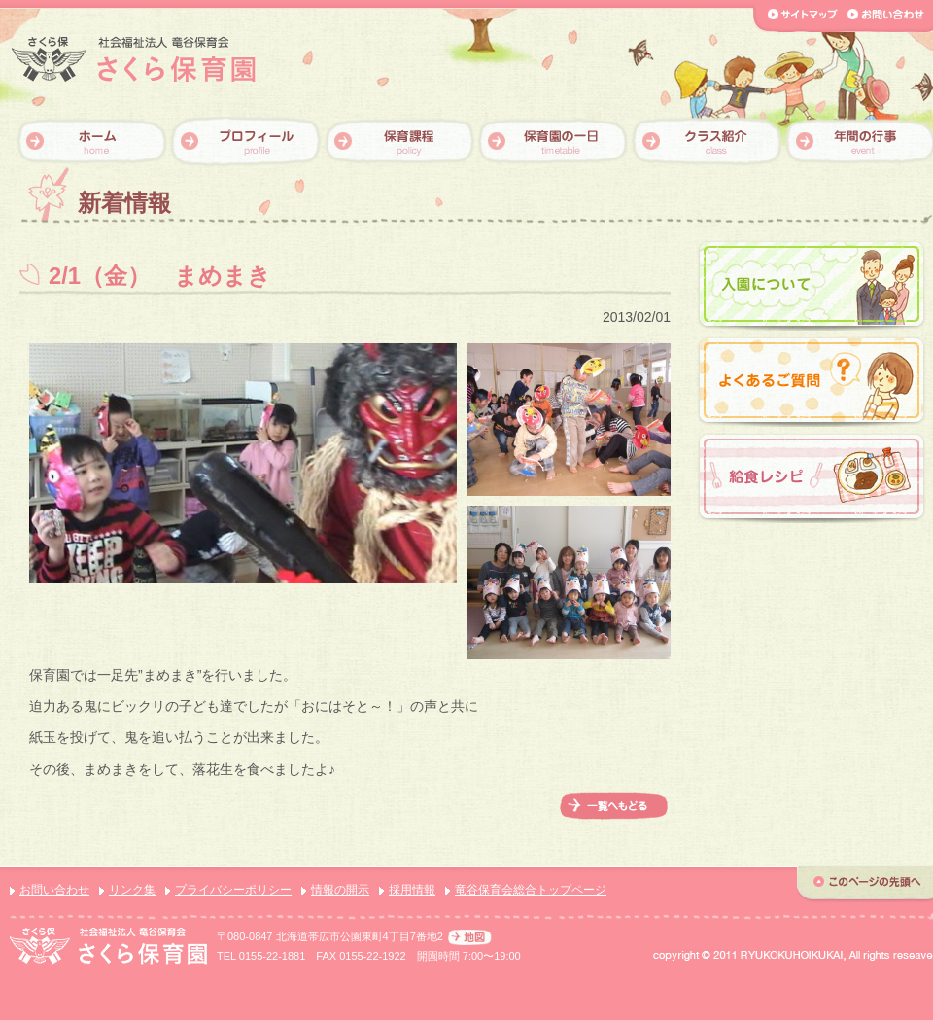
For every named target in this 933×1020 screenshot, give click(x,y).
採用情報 (412, 890)
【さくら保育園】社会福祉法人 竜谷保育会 (134, 60)
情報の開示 (340, 890)
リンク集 (132, 890)
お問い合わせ (54, 890)
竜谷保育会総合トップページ (530, 890)
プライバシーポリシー (233, 890)
